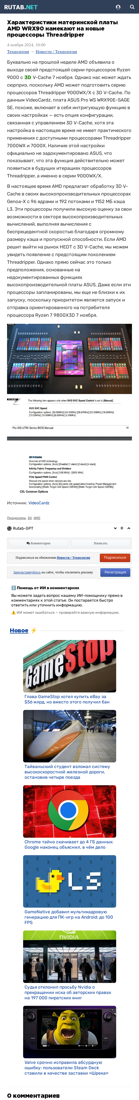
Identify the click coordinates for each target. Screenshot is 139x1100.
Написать (100, 543)
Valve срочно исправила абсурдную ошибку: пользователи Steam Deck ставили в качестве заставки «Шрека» (66, 1068)
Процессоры (16, 518)
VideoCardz (38, 503)
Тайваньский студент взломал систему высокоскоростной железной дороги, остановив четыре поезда (67, 772)
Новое (19, 630)
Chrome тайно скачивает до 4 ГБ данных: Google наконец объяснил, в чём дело (69, 844)
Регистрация (115, 572)
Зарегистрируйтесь (27, 572)
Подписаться (115, 557)
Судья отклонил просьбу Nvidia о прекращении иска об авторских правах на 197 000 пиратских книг (68, 992)
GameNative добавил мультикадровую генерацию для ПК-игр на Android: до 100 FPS (69, 917)
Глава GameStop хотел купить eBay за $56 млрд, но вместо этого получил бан (67, 699)
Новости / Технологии (56, 51)
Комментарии (38, 543)
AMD (37, 518)
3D (30, 518)
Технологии (18, 51)
